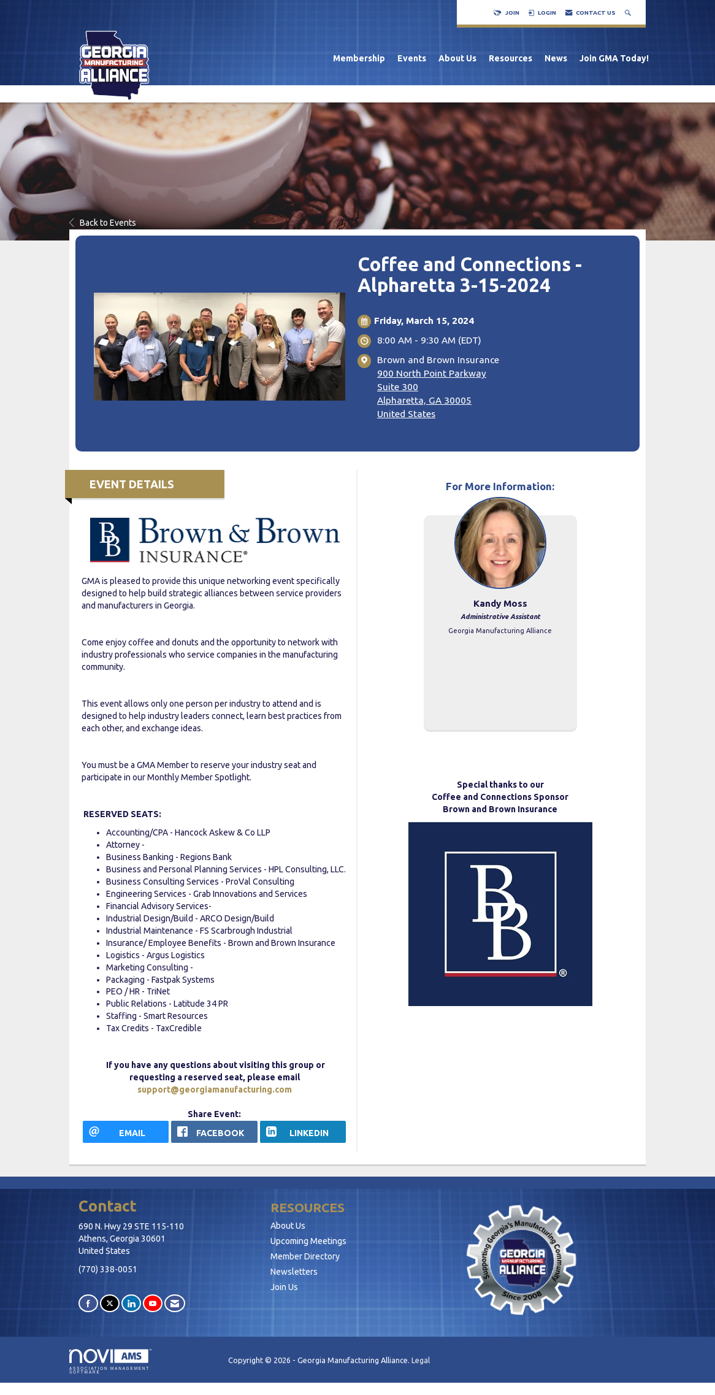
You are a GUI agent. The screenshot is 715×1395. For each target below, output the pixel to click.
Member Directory (305, 1256)
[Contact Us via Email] (174, 1303)
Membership (359, 58)
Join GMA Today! (614, 58)
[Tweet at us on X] (110, 1303)
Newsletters (294, 1272)
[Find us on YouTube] (152, 1303)
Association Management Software (110, 1362)
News (556, 58)
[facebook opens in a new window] (214, 1132)
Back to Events (102, 223)
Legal (420, 1360)
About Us (457, 58)
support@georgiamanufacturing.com (214, 1089)
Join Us (284, 1287)
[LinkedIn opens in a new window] (303, 1132)
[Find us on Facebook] (88, 1303)
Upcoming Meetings (308, 1241)
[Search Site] (629, 12)
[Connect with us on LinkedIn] (131, 1303)
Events (411, 58)
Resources (510, 58)
